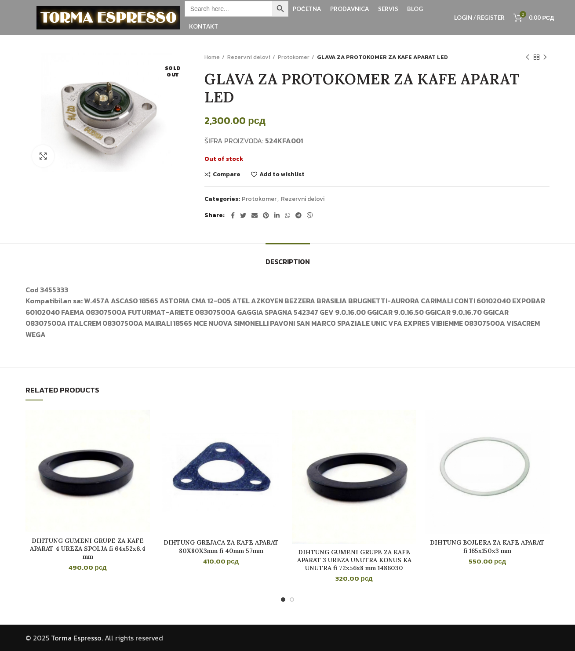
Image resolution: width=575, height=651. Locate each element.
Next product (545, 58)
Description (288, 261)
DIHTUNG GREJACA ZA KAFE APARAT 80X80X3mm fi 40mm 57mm (221, 546)
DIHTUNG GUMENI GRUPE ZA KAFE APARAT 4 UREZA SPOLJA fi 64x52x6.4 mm (88, 548)
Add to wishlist (282, 174)
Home (212, 57)
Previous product (527, 58)
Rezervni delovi (248, 57)
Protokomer (293, 57)
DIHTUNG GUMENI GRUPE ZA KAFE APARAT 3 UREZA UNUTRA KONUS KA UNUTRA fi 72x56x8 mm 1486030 (354, 560)
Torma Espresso (76, 638)
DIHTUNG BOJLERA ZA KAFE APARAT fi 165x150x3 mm (487, 546)
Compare (226, 174)
